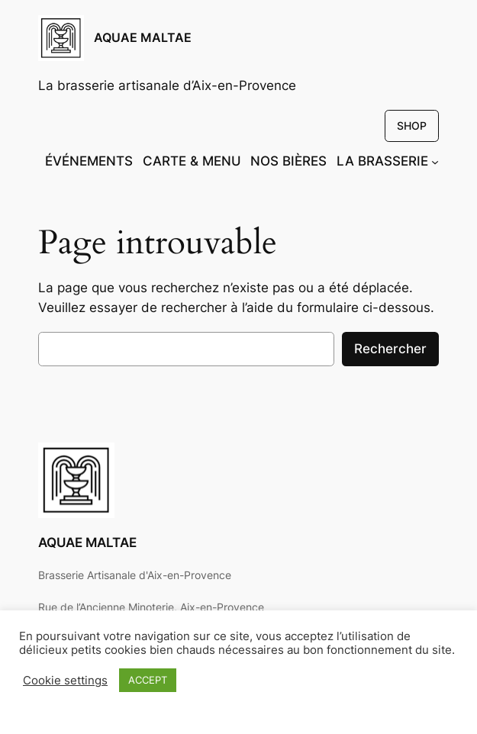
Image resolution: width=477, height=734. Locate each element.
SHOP (412, 125)
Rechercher (390, 348)
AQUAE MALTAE (143, 38)
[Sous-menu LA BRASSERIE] (435, 161)
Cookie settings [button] (65, 680)
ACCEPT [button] (147, 680)
